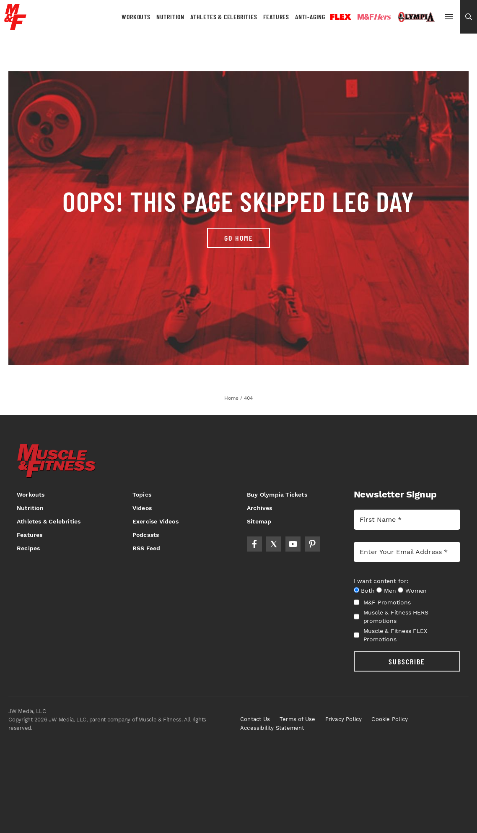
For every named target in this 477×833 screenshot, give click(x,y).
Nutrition (170, 17)
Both (367, 590)
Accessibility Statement (272, 728)
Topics (141, 494)
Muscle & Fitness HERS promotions (391, 616)
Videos (142, 508)
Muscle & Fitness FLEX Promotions (390, 635)
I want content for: (381, 581)
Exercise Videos (155, 521)
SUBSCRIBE (407, 661)
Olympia (416, 17)
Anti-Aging (310, 17)
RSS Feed (146, 548)
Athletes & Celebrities (223, 17)
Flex (340, 17)
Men (390, 590)
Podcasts (145, 534)
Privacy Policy (343, 719)
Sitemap (259, 521)
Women (416, 590)
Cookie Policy (389, 719)
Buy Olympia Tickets (277, 494)
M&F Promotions (382, 602)
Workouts (136, 17)
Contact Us (255, 719)
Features (276, 17)
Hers (374, 17)
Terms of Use (297, 719)
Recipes (28, 548)
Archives (259, 508)
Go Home (238, 237)
